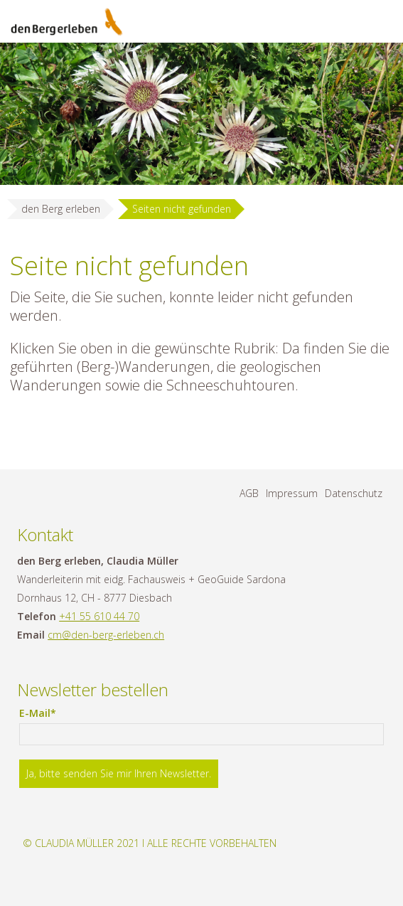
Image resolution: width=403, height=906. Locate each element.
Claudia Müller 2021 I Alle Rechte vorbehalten (155, 843)
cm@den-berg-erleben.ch (106, 634)
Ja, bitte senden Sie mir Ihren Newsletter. (118, 773)
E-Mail (44, 713)
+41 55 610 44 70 (99, 616)
